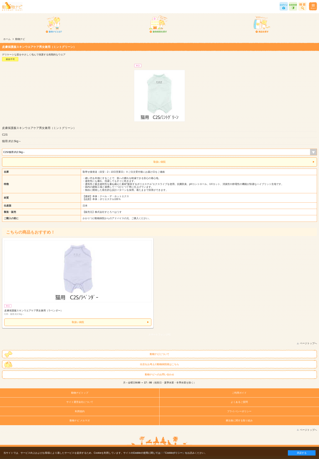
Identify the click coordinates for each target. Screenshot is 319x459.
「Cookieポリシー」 (174, 452)
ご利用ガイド (239, 392)
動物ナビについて (159, 354)
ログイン (284, 6)
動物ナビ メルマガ (80, 420)
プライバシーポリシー (239, 411)
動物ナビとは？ (54, 24)
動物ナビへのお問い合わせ (159, 374)
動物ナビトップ (79, 392)
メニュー (313, 6)
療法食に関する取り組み (239, 420)
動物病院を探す (158, 24)
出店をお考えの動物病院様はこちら (159, 364)
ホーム (7, 39)
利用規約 (80, 411)
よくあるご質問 (239, 402)
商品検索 (302, 6)
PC (169, 334)
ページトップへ (308, 343)
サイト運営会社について (79, 402)
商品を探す (262, 24)
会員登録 (293, 6)
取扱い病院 (159, 161)
